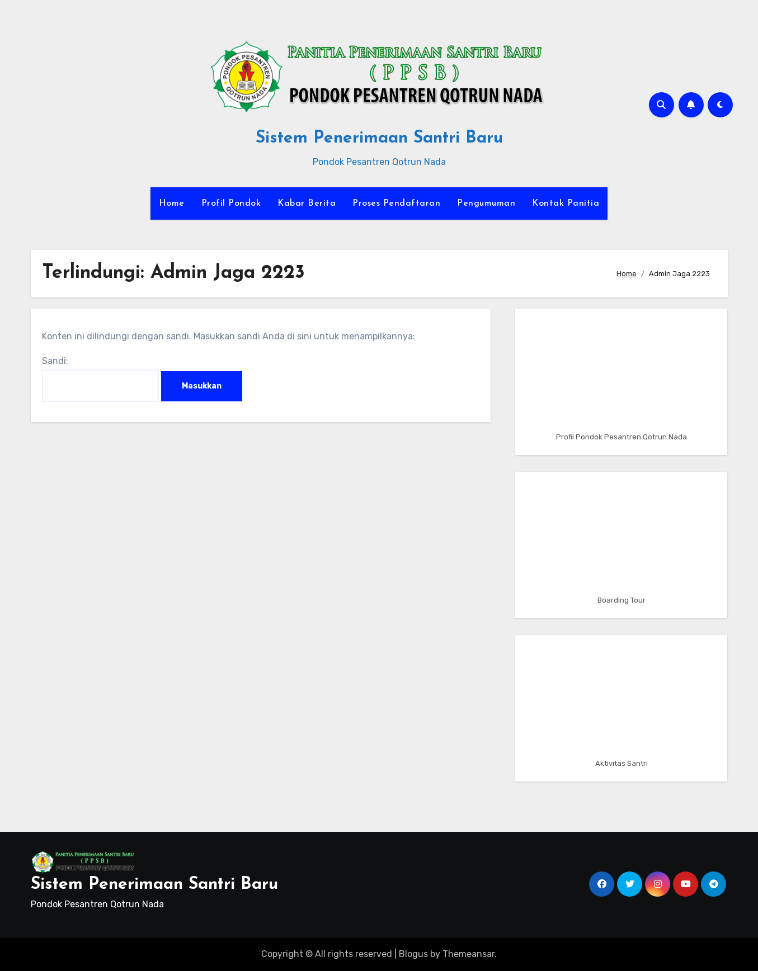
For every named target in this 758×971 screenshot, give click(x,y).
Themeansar (468, 954)
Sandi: (100, 379)
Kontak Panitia (565, 203)
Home (172, 203)
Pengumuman (486, 203)
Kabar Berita (306, 203)
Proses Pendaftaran (396, 203)
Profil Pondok (231, 203)
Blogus (413, 954)
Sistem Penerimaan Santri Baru (379, 138)
